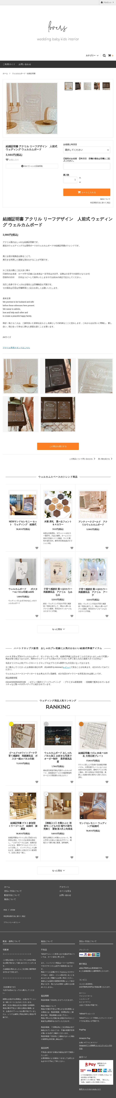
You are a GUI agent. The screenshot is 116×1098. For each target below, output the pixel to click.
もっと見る (59, 625)
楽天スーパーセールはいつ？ (90, 1077)
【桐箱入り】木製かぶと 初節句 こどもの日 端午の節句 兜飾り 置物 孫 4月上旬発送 (58, 821)
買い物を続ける (105, 456)
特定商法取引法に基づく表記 (15, 907)
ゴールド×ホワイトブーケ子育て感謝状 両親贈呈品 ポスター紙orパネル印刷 (22, 751)
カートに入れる (87, 189)
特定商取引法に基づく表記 (100, 200)
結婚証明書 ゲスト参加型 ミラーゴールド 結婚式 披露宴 (23, 821)
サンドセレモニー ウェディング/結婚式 (93, 820)
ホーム (5, 73)
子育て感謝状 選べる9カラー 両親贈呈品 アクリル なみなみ (57, 589)
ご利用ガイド (9, 64)
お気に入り (12, 159)
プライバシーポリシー (12, 911)
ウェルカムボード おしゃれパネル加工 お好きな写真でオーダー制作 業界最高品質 (57, 752)
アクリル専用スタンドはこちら (16, 345)
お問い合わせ (25, 64)
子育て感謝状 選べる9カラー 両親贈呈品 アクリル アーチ (92, 589)
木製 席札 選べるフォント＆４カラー (57, 519)
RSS (5, 903)
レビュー (67, 662)
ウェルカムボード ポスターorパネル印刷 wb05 (22, 587)
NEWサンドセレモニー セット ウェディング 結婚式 (23, 519)
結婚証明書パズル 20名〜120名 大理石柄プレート (93, 750)
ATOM (11, 903)
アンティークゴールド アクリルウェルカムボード (92, 520)
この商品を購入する (58, 443)
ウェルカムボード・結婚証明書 (23, 73)
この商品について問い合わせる (82, 456)
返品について (105, 197)
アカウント (107, 2)
